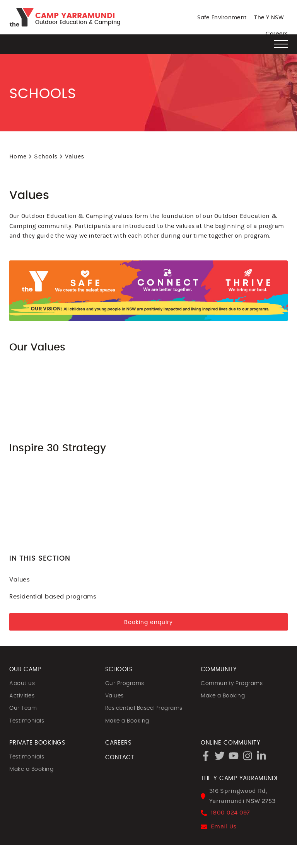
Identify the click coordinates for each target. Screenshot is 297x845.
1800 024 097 (230, 812)
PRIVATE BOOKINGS (37, 743)
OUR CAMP (25, 669)
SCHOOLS (119, 669)
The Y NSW (269, 17)
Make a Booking (127, 721)
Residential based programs (148, 596)
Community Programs (232, 683)
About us (22, 683)
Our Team (23, 708)
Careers (277, 34)
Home (17, 156)
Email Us (223, 826)
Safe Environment (221, 17)
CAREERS (118, 743)
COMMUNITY (219, 669)
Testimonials (26, 721)
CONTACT (120, 757)
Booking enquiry (148, 622)
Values (148, 579)
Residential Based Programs (144, 708)
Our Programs (124, 683)
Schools (45, 156)
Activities (21, 696)
